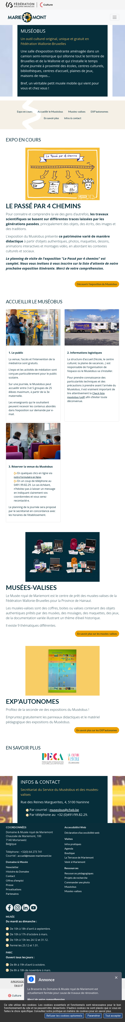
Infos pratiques (72, 844)
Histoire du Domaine (17, 871)
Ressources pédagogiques (78, 873)
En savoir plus (51, 118)
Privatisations (13, 889)
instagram (17, 907)
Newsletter (12, 867)
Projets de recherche (75, 877)
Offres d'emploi (14, 880)
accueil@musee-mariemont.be (34, 855)
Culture (14, 995)
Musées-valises (76, 111)
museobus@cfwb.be (64, 810)
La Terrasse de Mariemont (79, 857)
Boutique (69, 853)
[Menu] (114, 17)
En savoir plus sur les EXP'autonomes (96, 730)
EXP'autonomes (99, 111)
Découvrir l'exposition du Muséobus (97, 284)
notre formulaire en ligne (27, 476)
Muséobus (70, 886)
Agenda (68, 848)
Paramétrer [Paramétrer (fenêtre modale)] (93, 1015)
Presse (9, 884)
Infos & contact (72, 118)
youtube (33, 907)
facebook (9, 907)
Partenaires (12, 893)
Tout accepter (113, 1015)
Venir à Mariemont (74, 861)
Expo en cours (24, 111)
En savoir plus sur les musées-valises (97, 633)
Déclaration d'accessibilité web (81, 832)
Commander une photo (77, 882)
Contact (10, 875)
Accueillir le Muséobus (50, 111)
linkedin (25, 907)
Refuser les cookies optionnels (64, 1015)
